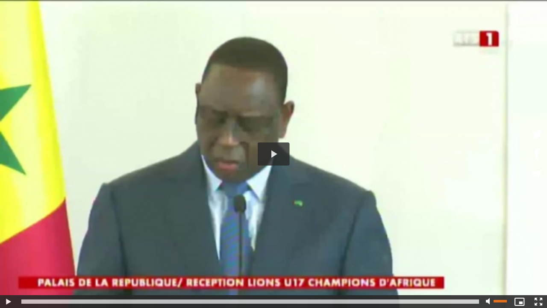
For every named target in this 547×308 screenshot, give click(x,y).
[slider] (250, 301)
